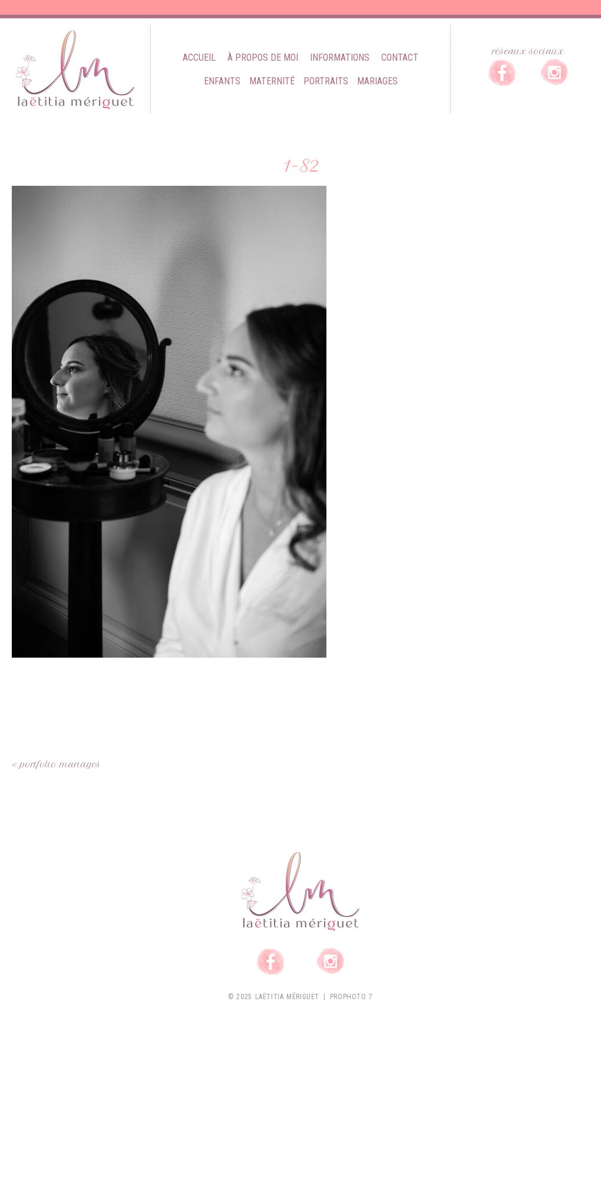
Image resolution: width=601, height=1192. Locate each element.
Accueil (199, 57)
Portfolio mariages (60, 764)
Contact (399, 57)
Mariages (377, 81)
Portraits (325, 81)
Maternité (272, 81)
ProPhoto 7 (351, 997)
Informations (339, 57)
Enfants (222, 81)
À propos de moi (262, 57)
